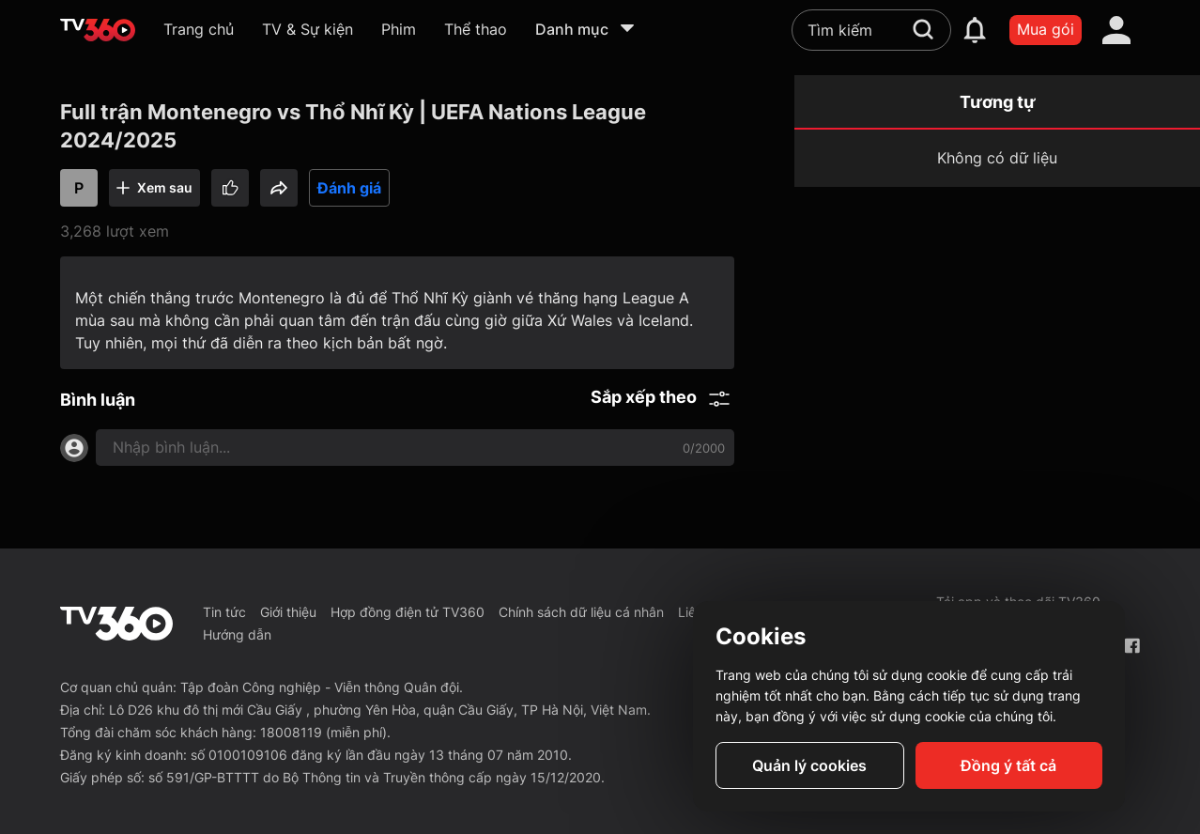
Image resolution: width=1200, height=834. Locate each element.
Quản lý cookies (809, 765)
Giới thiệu (288, 612)
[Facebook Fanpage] (1132, 646)
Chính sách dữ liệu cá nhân (581, 612)
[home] (97, 30)
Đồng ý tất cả (1008, 765)
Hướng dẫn (237, 634)
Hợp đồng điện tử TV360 (408, 612)
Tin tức (224, 612)
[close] (1153, 56)
